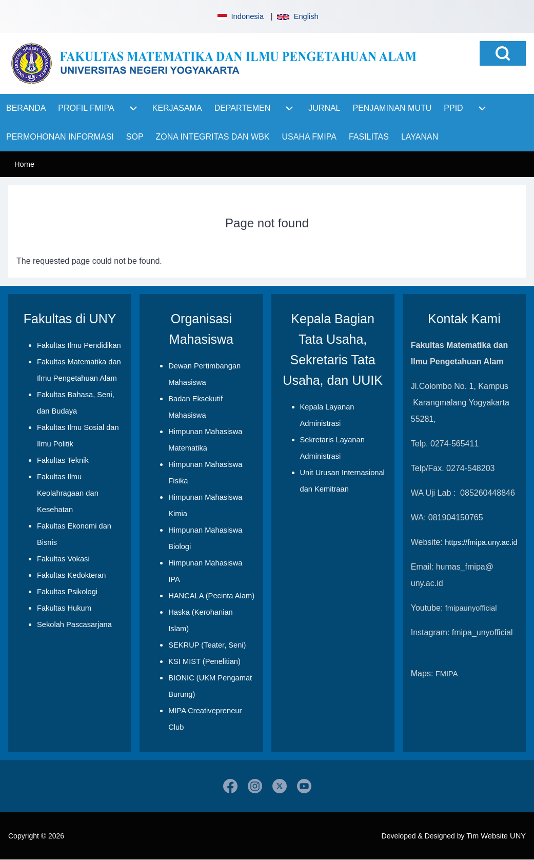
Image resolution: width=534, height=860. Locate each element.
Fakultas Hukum (64, 608)
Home (24, 164)
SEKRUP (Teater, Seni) (207, 645)
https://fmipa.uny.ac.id (481, 542)
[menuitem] (26, 108)
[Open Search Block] (503, 53)
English (297, 16)
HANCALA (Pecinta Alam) (211, 596)
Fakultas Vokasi (63, 559)
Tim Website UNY (496, 836)
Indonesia (239, 16)
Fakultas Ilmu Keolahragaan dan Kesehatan (67, 493)
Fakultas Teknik (63, 460)
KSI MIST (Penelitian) (204, 661)
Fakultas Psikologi (67, 592)
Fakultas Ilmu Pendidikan (79, 345)
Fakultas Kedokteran (71, 575)
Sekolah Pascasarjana (74, 624)
